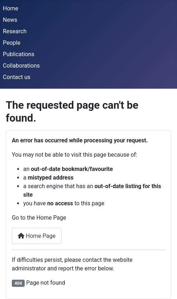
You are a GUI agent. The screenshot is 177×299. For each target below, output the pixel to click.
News (10, 19)
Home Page (36, 235)
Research (14, 31)
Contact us (16, 77)
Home (10, 8)
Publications (18, 54)
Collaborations (21, 65)
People (11, 42)
